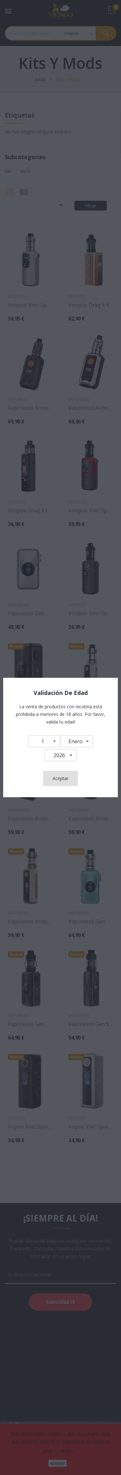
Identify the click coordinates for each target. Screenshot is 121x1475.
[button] (44, 741)
